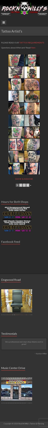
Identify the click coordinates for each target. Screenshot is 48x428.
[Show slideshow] (24, 179)
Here (33, 47)
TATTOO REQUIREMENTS (31, 42)
